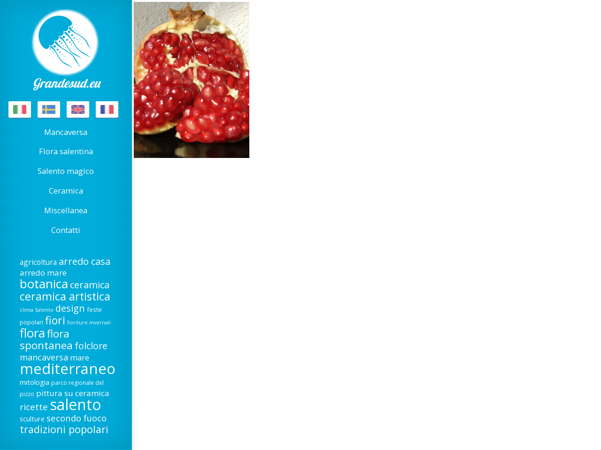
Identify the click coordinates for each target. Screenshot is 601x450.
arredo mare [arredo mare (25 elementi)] (43, 272)
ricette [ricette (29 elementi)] (34, 407)
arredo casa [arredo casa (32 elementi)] (84, 261)
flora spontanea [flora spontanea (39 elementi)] (46, 339)
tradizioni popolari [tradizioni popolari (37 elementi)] (64, 429)
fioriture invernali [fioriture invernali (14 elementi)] (89, 322)
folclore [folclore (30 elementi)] (91, 345)
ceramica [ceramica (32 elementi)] (89, 284)
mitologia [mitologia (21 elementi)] (34, 382)
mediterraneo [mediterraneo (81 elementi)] (68, 368)
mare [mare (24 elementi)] (79, 357)
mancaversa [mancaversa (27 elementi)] (44, 357)
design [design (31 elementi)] (70, 308)
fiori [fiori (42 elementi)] (55, 320)
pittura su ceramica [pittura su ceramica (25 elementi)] (72, 393)
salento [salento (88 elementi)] (75, 404)
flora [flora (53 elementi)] (32, 332)
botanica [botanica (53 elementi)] (44, 283)
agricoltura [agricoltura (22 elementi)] (38, 262)
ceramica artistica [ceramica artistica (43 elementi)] (65, 296)
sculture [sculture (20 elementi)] (32, 418)
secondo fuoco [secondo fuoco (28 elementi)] (76, 418)
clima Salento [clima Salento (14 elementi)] (37, 310)
